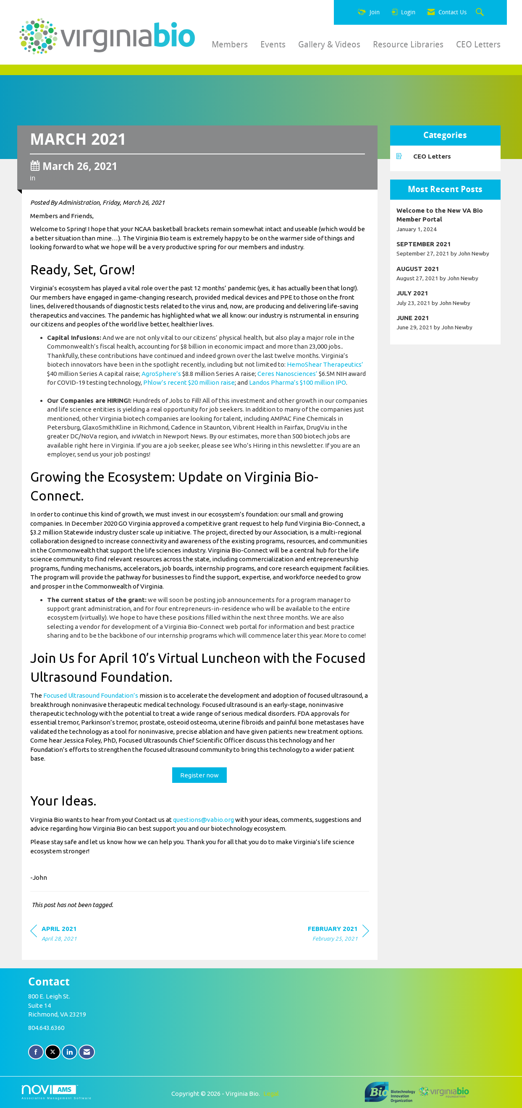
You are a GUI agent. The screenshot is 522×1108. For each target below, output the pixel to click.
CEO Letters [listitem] (423, 156)
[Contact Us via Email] (87, 1052)
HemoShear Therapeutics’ (325, 364)
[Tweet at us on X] (52, 1052)
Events (273, 44)
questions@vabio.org (203, 819)
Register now (199, 775)
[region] (338, 934)
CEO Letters (478, 44)
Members (230, 44)
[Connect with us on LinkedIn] (69, 1052)
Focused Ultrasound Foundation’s (90, 695)
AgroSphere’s (161, 373)
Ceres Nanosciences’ (287, 373)
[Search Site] (481, 12)
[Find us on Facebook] (36, 1052)
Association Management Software (57, 1092)
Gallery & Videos (329, 44)
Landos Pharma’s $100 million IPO (297, 382)
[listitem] (445, 219)
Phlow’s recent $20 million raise (189, 382)
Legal (271, 1093)
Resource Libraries (408, 44)
